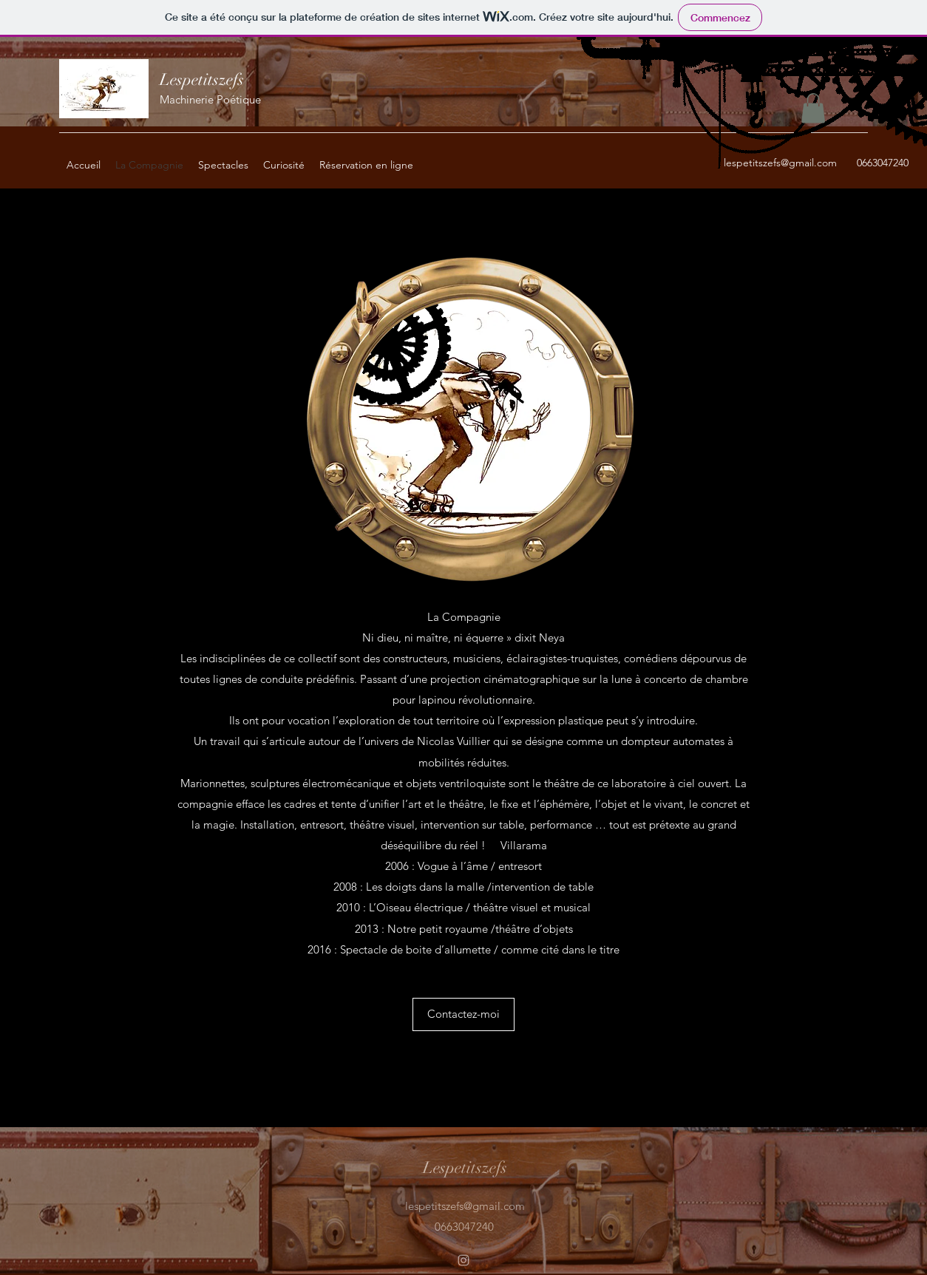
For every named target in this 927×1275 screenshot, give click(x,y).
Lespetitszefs (202, 79)
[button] (813, 108)
